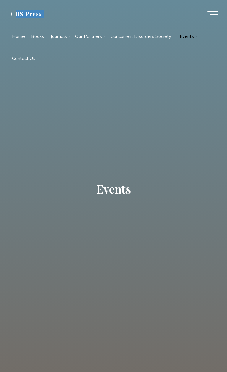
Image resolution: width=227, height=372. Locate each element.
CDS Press (26, 14)
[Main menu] (212, 14)
